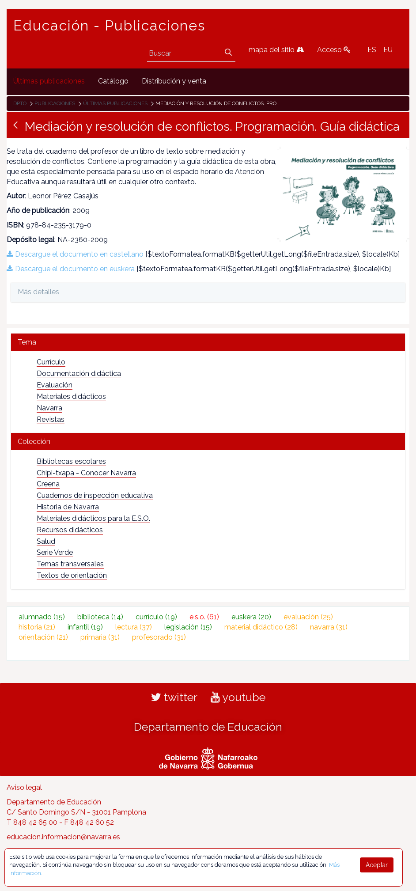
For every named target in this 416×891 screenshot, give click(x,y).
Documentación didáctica (79, 373)
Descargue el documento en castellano (75, 254)
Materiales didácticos (71, 396)
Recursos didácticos (70, 530)
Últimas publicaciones (115, 103)
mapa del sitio (276, 49)
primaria (100, 637)
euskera (251, 617)
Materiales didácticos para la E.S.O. (93, 518)
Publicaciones (54, 103)
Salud (46, 541)
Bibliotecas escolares (71, 461)
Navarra (49, 408)
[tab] (208, 342)
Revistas (50, 419)
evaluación (308, 617)
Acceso (334, 49)
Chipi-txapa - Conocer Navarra (86, 473)
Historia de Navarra (68, 507)
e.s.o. (204, 617)
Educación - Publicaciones (109, 26)
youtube (238, 697)
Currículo (51, 362)
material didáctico (261, 627)
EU (388, 49)
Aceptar (377, 864)
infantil (85, 627)
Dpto (19, 103)
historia (37, 627)
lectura (133, 627)
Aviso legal (24, 787)
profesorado (159, 637)
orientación (43, 637)
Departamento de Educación (208, 726)
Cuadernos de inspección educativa (95, 495)
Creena (48, 484)
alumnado (42, 617)
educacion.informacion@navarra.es (63, 837)
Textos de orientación (72, 575)
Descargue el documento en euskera (71, 269)
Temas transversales (70, 564)
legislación (188, 627)
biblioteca (100, 617)
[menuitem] (49, 81)
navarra (329, 627)
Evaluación (54, 385)
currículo (156, 617)
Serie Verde (55, 552)
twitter (174, 697)
